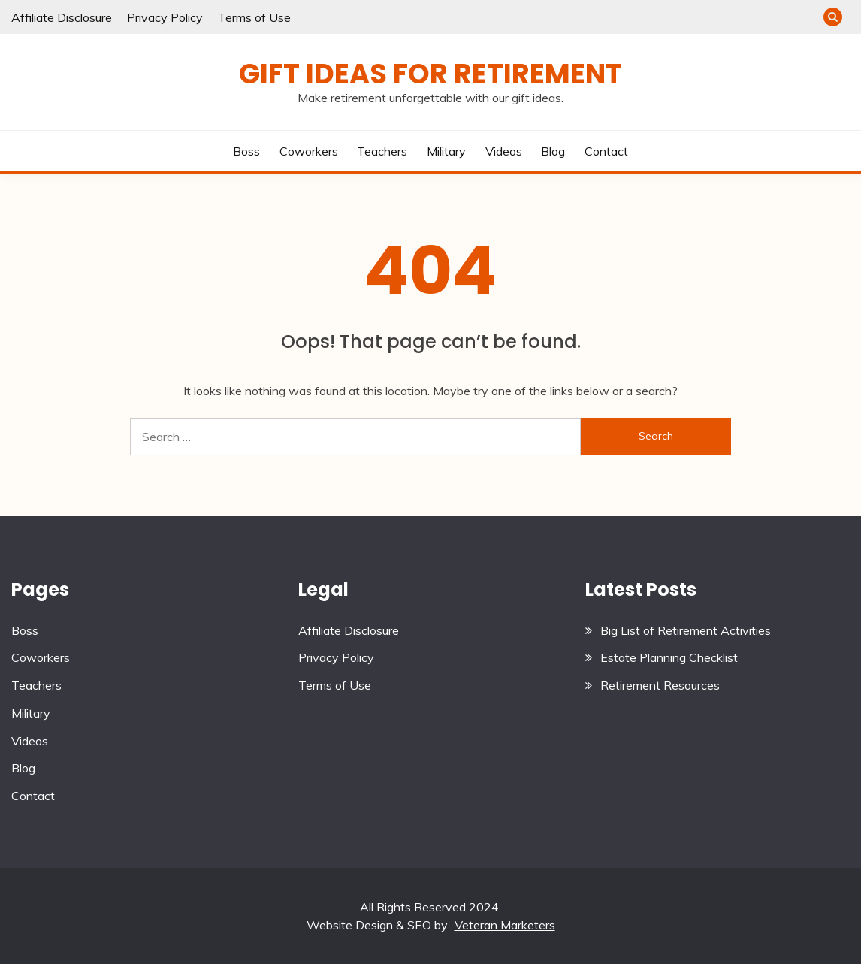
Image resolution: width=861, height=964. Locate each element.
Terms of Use (254, 17)
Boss (246, 151)
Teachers (382, 151)
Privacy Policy (165, 17)
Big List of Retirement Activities (685, 630)
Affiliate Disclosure (61, 17)
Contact (606, 151)
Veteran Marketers (505, 924)
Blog (553, 151)
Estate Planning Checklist (669, 657)
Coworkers (308, 151)
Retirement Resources (660, 685)
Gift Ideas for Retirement (430, 73)
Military (446, 151)
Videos (503, 151)
